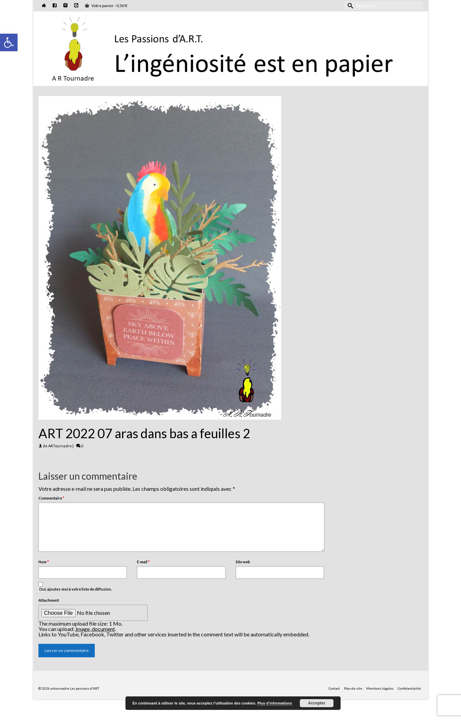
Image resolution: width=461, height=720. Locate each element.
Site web (243, 562)
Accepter (316, 703)
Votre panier (106, 5)
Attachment (48, 600)
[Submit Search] (349, 5)
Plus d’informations (274, 703)
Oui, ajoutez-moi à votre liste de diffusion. (75, 586)
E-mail (143, 562)
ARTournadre (60, 446)
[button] (9, 42)
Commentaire (51, 498)
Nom (43, 562)
